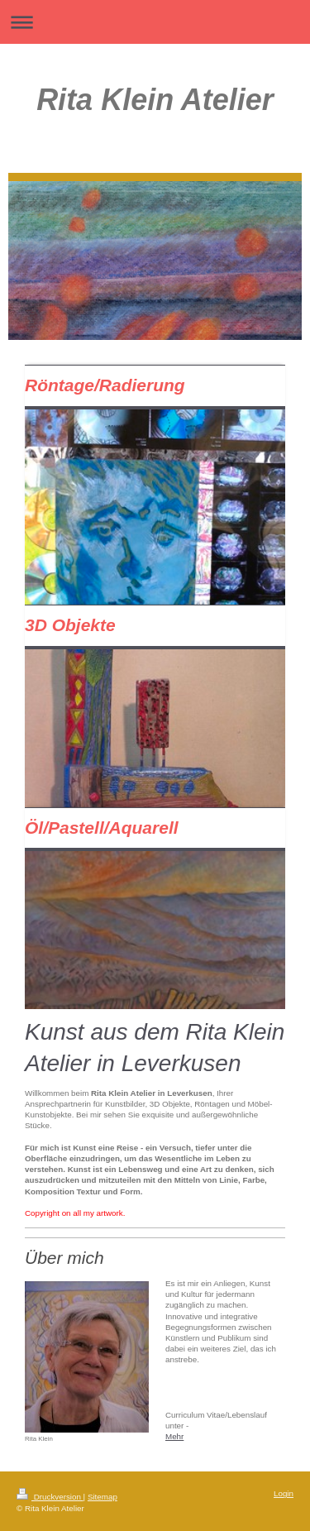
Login (283, 1493)
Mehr (174, 1436)
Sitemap (102, 1496)
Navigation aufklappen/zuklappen (155, 22)
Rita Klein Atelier (155, 100)
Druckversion (50, 1496)
